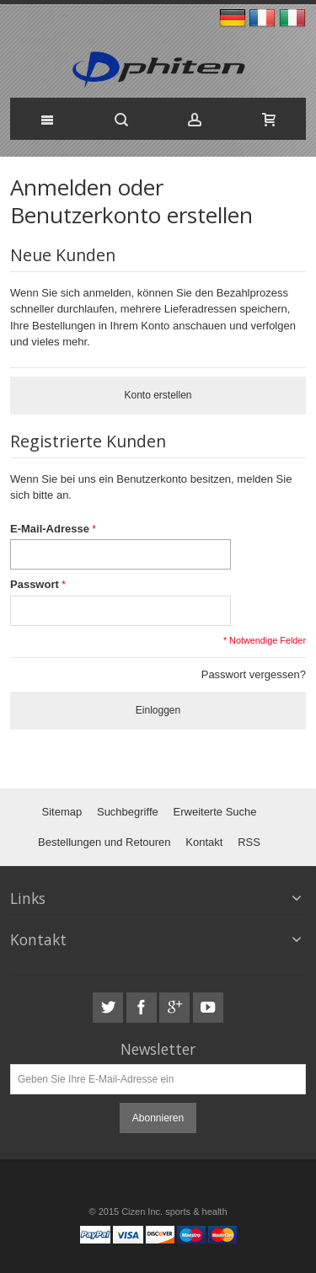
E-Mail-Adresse (49, 528)
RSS (249, 842)
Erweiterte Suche (215, 811)
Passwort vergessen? (253, 674)
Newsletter (158, 1049)
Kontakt (203, 842)
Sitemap (61, 811)
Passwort (34, 584)
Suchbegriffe (127, 811)
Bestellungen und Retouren (104, 842)
